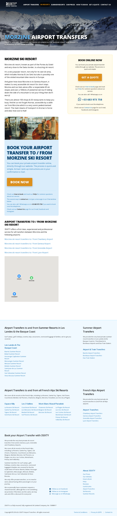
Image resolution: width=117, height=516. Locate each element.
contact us (24, 199)
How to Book (82, 4)
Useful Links (87, 486)
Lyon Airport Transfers (90, 421)
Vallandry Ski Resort (63, 420)
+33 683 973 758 (36, 204)
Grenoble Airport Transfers (92, 418)
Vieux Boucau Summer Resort (15, 376)
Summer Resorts (58, 4)
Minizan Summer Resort (13, 363)
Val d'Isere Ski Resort (12, 415)
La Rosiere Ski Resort (12, 407)
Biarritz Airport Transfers (91, 353)
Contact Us (106, 4)
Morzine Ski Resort (45, 412)
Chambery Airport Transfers (92, 413)
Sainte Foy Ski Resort (12, 410)
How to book (18, 194)
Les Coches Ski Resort (63, 412)
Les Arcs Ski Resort (62, 410)
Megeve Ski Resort (45, 410)
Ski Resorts (45, 4)
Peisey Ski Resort (62, 417)
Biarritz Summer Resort (13, 352)
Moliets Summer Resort (13, 366)
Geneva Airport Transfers (92, 416)
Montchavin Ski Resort (63, 415)
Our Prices (70, 4)
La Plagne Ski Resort (63, 407)
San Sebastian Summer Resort (15, 373)
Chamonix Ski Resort (46, 407)
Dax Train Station (89, 358)
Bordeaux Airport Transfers (92, 355)
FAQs (35, 194)
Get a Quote (94, 4)
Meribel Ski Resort (28, 412)
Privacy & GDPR (96, 512)
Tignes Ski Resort (10, 412)
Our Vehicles (87, 477)
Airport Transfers (31, 4)
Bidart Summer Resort (12, 354)
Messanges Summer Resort (14, 361)
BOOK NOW (19, 182)
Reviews (86, 484)
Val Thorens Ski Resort (29, 415)
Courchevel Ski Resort (29, 407)
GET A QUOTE (90, 77)
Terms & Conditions (80, 512)
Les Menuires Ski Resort (30, 410)
